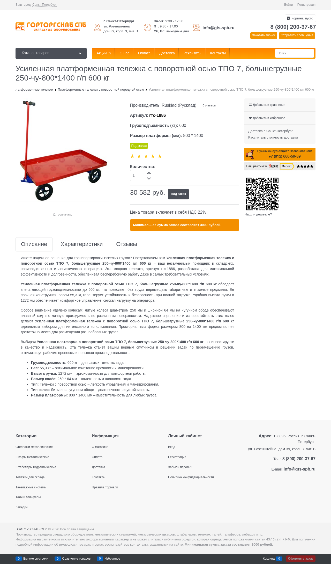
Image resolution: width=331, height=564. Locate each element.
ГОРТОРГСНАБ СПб (31, 529)
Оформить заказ (300, 558)
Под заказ (178, 194)
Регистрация (306, 4)
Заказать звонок (263, 35)
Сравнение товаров (76, 558)
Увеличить (65, 214)
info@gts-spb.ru (218, 28)
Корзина (269, 558)
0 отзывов (209, 105)
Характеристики (82, 244)
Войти (288, 4)
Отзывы (126, 244)
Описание (34, 244)
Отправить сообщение (297, 35)
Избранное (112, 558)
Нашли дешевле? (258, 214)
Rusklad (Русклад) (179, 105)
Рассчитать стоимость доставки (273, 137)
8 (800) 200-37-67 (293, 27)
